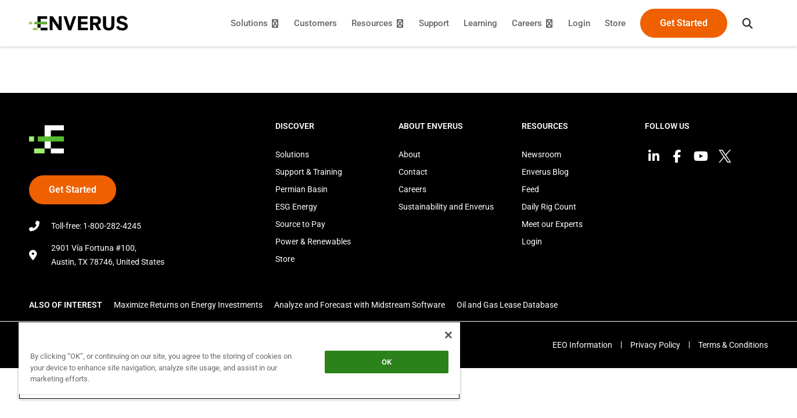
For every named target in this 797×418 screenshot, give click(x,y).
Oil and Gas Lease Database (507, 304)
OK (387, 362)
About (409, 154)
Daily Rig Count (549, 206)
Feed (530, 189)
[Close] (448, 334)
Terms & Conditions (733, 344)
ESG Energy (296, 206)
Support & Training (308, 171)
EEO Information (582, 344)
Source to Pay (300, 224)
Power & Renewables (313, 241)
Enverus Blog (545, 171)
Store (285, 259)
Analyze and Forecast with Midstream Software (359, 304)
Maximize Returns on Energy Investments (188, 304)
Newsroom (541, 154)
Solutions (292, 154)
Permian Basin (301, 189)
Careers (412, 189)
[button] (747, 23)
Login (532, 241)
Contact (413, 171)
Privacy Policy (655, 344)
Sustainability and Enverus (446, 206)
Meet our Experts (552, 224)
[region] (239, 360)
